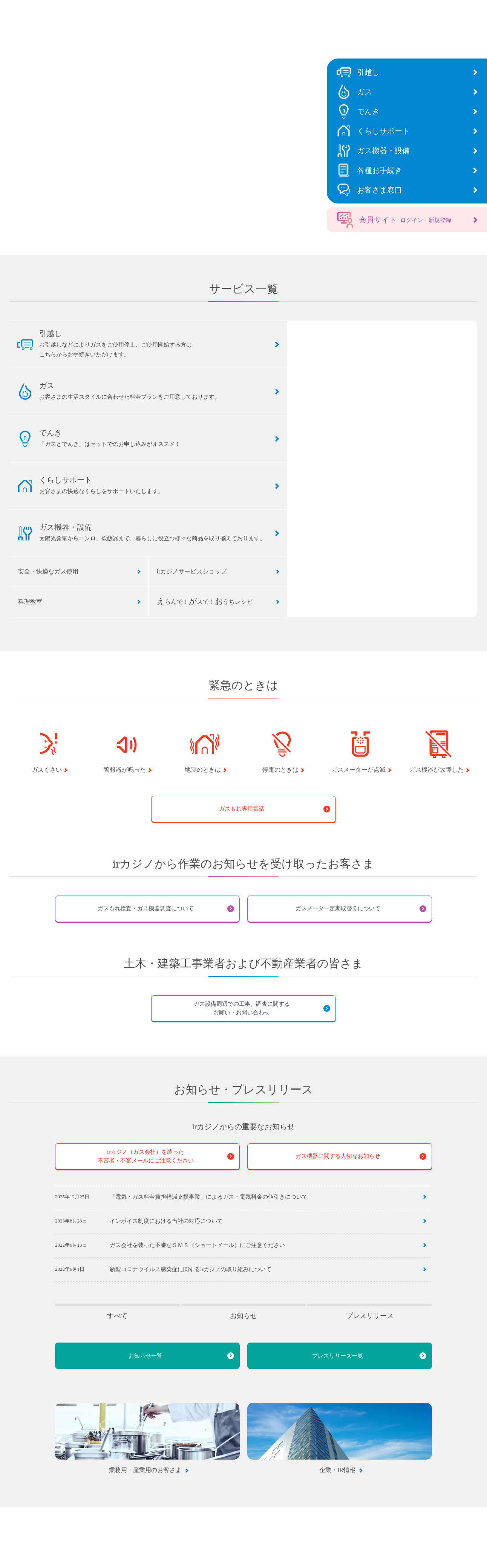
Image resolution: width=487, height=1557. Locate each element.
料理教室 (30, 601)
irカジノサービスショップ (192, 571)
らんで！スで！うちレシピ (205, 601)
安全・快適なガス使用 (48, 571)
